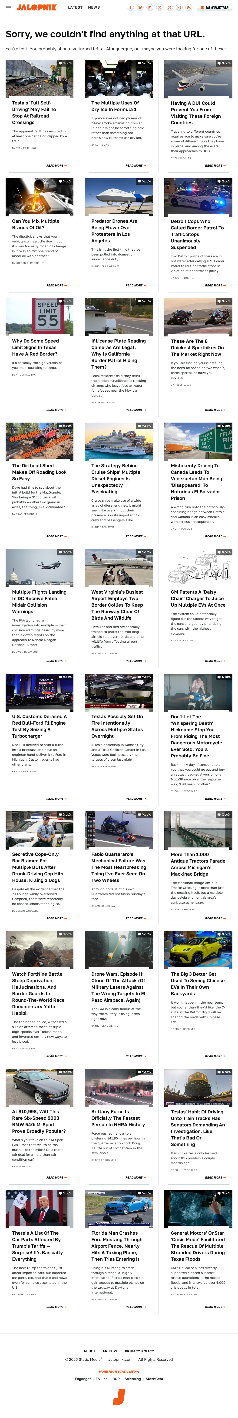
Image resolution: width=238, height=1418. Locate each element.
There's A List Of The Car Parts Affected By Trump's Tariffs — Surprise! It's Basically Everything (37, 1246)
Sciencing (133, 1379)
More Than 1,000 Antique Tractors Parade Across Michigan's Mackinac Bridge (198, 864)
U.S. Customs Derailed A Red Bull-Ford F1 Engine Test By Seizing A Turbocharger (39, 726)
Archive (110, 1351)
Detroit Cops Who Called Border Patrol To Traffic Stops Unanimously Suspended (197, 234)
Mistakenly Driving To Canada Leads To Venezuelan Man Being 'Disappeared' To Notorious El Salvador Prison (196, 482)
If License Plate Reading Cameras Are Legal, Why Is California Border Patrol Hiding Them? (118, 354)
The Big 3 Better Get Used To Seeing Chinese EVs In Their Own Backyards (198, 983)
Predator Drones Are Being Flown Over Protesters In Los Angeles (114, 230)
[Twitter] (159, 7)
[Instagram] (179, 7)
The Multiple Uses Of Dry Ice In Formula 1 (115, 106)
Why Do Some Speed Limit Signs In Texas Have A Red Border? (35, 347)
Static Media (90, 1359)
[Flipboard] (149, 7)
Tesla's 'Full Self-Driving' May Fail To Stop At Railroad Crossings (34, 112)
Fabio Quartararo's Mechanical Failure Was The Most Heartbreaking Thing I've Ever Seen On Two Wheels (118, 867)
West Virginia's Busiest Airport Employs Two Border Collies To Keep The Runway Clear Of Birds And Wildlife (117, 605)
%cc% (67, 63)
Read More (54, 166)
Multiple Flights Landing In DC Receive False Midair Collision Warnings (39, 601)
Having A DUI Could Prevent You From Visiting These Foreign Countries (196, 112)
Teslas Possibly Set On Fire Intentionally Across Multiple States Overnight (117, 726)
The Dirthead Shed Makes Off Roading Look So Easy (39, 472)
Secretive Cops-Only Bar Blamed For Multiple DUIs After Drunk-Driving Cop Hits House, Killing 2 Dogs (37, 867)
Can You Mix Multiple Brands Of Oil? (36, 224)
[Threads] (169, 7)
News (94, 7)
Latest (75, 7)
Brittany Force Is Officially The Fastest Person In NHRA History (118, 1118)
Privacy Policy (139, 1351)
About (90, 1351)
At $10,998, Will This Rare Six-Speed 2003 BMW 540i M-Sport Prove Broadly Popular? (39, 1121)
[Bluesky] (140, 7)
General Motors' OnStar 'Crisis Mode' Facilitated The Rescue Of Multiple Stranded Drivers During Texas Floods (198, 1246)
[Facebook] (130, 7)
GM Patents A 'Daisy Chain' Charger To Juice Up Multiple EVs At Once (198, 598)
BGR (116, 1379)
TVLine (102, 1379)
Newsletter (215, 7)
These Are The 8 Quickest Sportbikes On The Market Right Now (197, 347)
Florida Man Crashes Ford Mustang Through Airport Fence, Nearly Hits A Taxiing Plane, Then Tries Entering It (116, 1246)
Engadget (83, 1379)
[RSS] (188, 7)
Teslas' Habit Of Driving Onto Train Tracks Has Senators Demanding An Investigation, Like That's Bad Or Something (198, 1128)
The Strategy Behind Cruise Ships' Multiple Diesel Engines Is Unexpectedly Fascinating (115, 478)
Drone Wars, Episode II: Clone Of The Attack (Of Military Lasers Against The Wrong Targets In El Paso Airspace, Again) (118, 987)
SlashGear (154, 1379)
